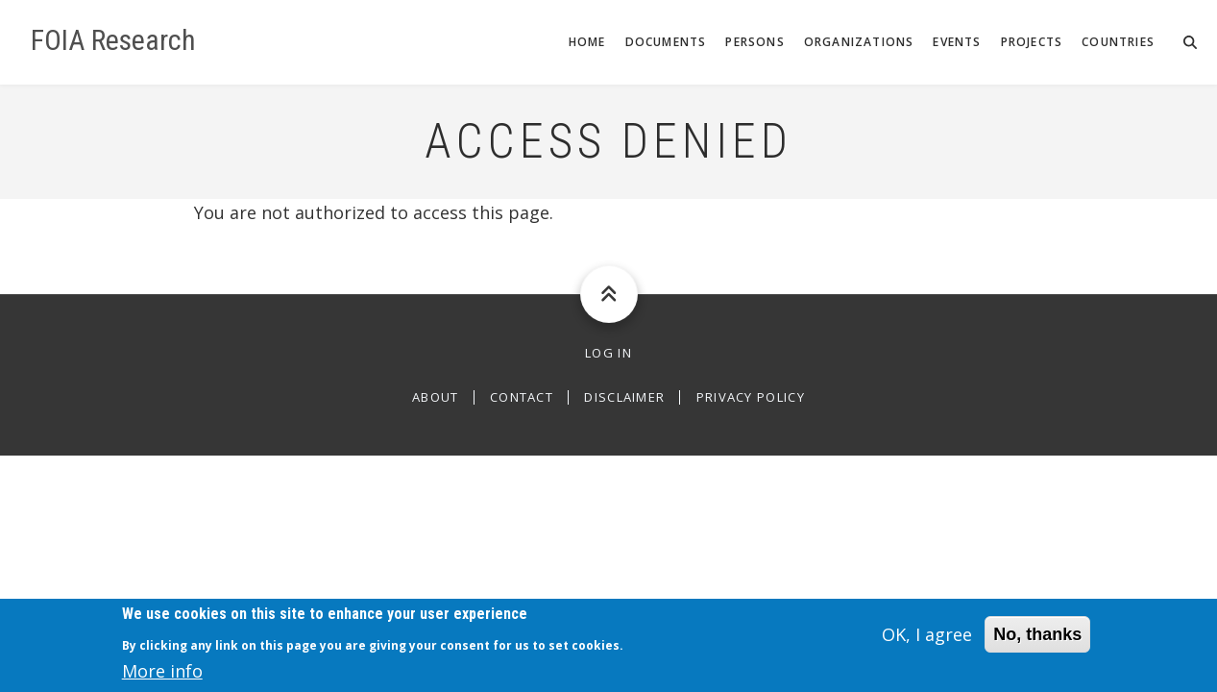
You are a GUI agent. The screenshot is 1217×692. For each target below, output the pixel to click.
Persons (754, 42)
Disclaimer (624, 397)
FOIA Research (113, 40)
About (435, 397)
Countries (1118, 42)
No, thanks (1037, 640)
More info (162, 676)
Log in (608, 353)
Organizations (859, 42)
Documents (666, 42)
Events (957, 42)
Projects (1032, 42)
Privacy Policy (750, 397)
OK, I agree (927, 640)
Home (587, 42)
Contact (521, 397)
